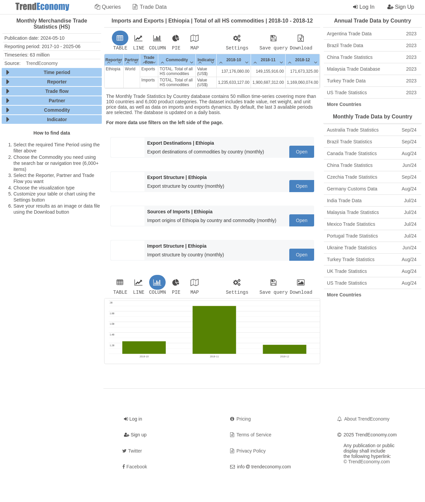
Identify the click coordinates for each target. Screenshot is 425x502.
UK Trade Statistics (372, 271)
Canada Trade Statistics (372, 153)
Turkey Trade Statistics (372, 259)
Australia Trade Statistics (372, 130)
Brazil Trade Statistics (372, 141)
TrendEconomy (41, 63)
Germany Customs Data (372, 188)
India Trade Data (372, 200)
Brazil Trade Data (372, 45)
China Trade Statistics (372, 57)
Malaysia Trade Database (372, 69)
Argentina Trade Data (372, 33)
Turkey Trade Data (372, 80)
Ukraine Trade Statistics (372, 247)
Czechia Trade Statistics (372, 177)
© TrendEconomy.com (367, 463)
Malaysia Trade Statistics (372, 212)
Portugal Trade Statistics (372, 236)
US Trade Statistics (372, 92)
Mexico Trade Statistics (372, 224)
